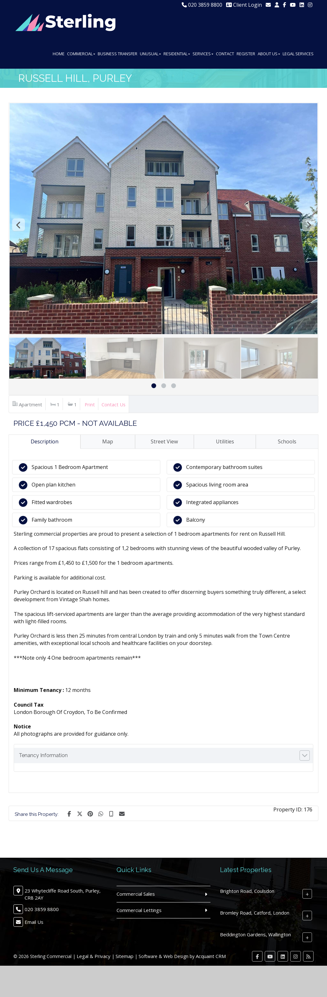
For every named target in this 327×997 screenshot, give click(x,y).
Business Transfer (117, 54)
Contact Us (113, 404)
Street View (164, 441)
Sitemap (124, 956)
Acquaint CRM (211, 956)
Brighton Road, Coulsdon (247, 891)
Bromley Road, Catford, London (254, 912)
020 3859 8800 (202, 4)
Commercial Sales (136, 894)
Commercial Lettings (139, 910)
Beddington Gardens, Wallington (255, 934)
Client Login (244, 4)
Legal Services (298, 54)
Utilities (225, 441)
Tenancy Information (43, 755)
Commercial (81, 54)
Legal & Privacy (93, 956)
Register (246, 54)
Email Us (34, 922)
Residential (177, 54)
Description (44, 441)
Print (90, 404)
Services (203, 54)
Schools (287, 441)
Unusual (150, 54)
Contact (225, 54)
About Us (269, 54)
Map (107, 441)
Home (59, 54)
